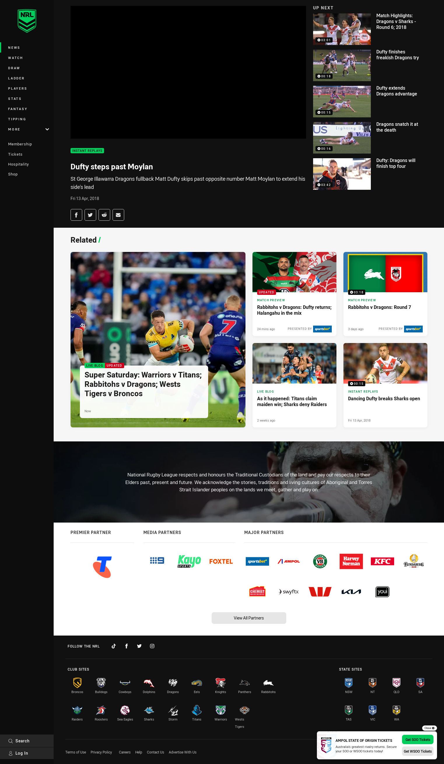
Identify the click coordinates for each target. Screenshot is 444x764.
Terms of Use (75, 752)
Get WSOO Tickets (418, 751)
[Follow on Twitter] (139, 646)
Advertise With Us (182, 752)
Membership (20, 144)
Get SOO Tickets (418, 739)
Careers (125, 752)
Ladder (16, 78)
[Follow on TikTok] (113, 646)
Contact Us (155, 752)
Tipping (17, 119)
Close (429, 728)
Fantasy (17, 109)
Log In (18, 753)
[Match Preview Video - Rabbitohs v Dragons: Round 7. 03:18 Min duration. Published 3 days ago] (385, 294)
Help (138, 752)
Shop (13, 174)
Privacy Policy (101, 752)
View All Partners (249, 618)
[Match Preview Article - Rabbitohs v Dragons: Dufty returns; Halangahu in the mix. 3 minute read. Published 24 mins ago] (294, 294)
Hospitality (18, 164)
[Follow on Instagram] (152, 646)
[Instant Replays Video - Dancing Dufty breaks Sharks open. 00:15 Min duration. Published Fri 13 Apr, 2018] (385, 385)
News (14, 47)
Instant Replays (87, 151)
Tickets (15, 154)
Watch (15, 57)
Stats (15, 98)
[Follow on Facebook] (126, 646)
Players (17, 88)
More (28, 129)
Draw (14, 68)
